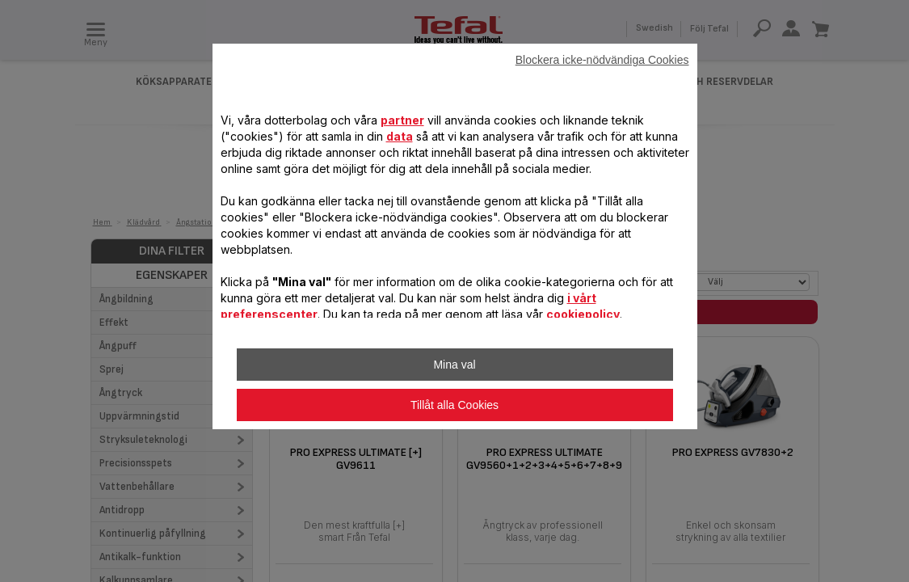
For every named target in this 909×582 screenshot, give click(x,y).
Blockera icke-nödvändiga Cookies (602, 59)
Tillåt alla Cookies (454, 405)
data (399, 136)
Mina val (454, 364)
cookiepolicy (583, 314)
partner (402, 120)
